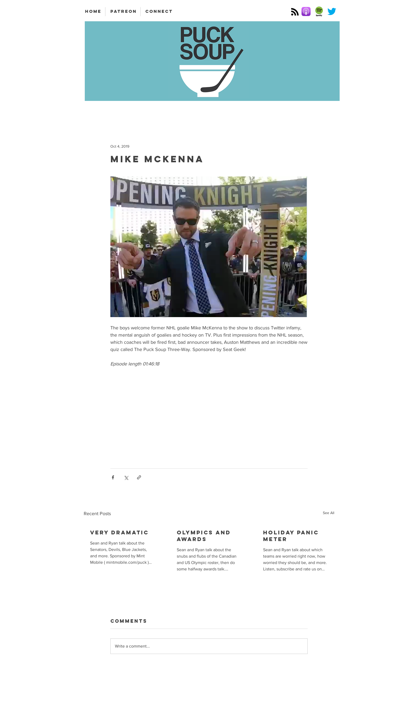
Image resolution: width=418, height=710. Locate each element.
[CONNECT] (159, 11)
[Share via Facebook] (112, 477)
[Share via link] (139, 477)
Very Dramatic (119, 532)
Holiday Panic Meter (291, 535)
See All (328, 513)
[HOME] (93, 11)
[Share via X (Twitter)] (125, 477)
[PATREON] (123, 11)
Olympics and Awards (204, 535)
